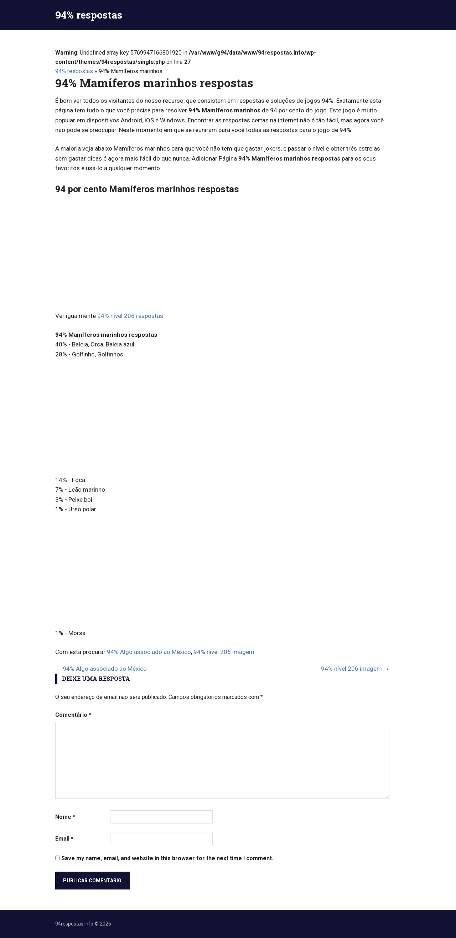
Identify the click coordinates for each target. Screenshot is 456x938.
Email (64, 838)
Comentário (73, 714)
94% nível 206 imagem (351, 668)
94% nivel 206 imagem (223, 651)
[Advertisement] (222, 254)
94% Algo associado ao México (149, 651)
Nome (65, 816)
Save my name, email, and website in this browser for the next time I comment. (167, 858)
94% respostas (88, 14)
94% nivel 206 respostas (130, 315)
